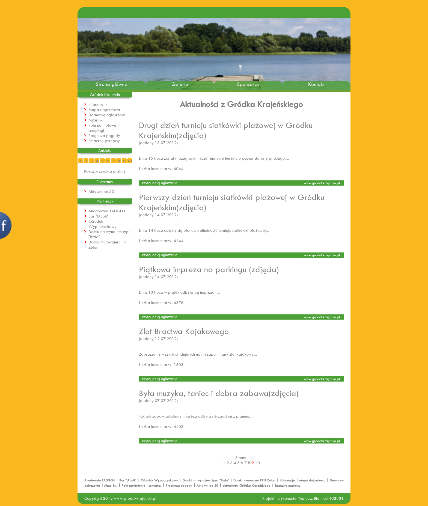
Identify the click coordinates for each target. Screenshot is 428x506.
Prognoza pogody (104, 135)
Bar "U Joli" (98, 216)
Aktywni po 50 (101, 191)
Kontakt (316, 84)
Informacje (97, 104)
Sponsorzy (248, 84)
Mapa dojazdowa (104, 109)
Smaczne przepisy (104, 140)
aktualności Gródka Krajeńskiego (246, 485)
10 (129, 160)
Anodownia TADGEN (106, 210)
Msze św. (96, 120)
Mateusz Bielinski (313, 498)
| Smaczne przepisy (285, 485)
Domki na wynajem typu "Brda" (206, 480)
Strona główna (111, 84)
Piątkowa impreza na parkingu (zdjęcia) (209, 269)
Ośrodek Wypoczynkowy (102, 224)
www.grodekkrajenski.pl (135, 498)
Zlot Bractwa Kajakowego (184, 331)
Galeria (179, 84)
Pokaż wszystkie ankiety (105, 171)
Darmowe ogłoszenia (106, 114)
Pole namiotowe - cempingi (103, 128)
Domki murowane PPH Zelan (254, 480)
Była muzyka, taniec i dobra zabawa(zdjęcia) (219, 393)
